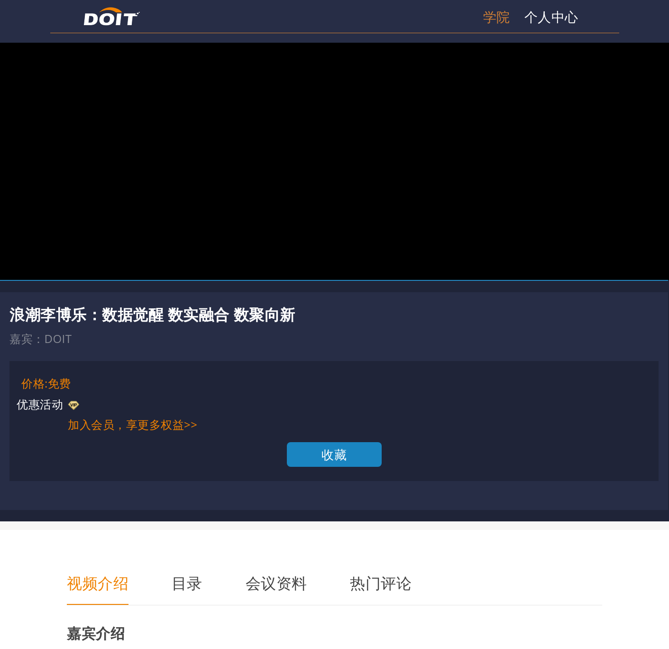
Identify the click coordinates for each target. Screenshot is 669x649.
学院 (496, 17)
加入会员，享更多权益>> (132, 424)
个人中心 (551, 17)
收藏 (334, 454)
